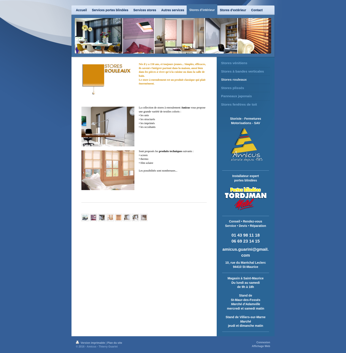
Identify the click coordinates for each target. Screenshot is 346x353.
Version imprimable (91, 342)
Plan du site (114, 342)
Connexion (263, 342)
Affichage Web (261, 346)
